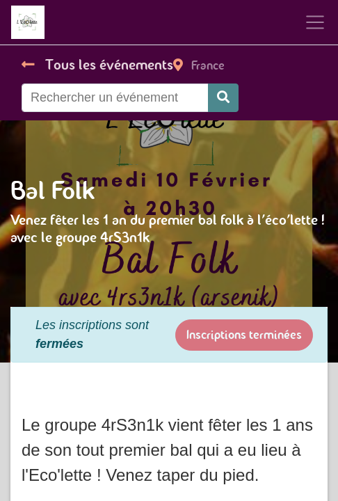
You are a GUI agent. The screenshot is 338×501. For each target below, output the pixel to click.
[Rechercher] (223, 98)
